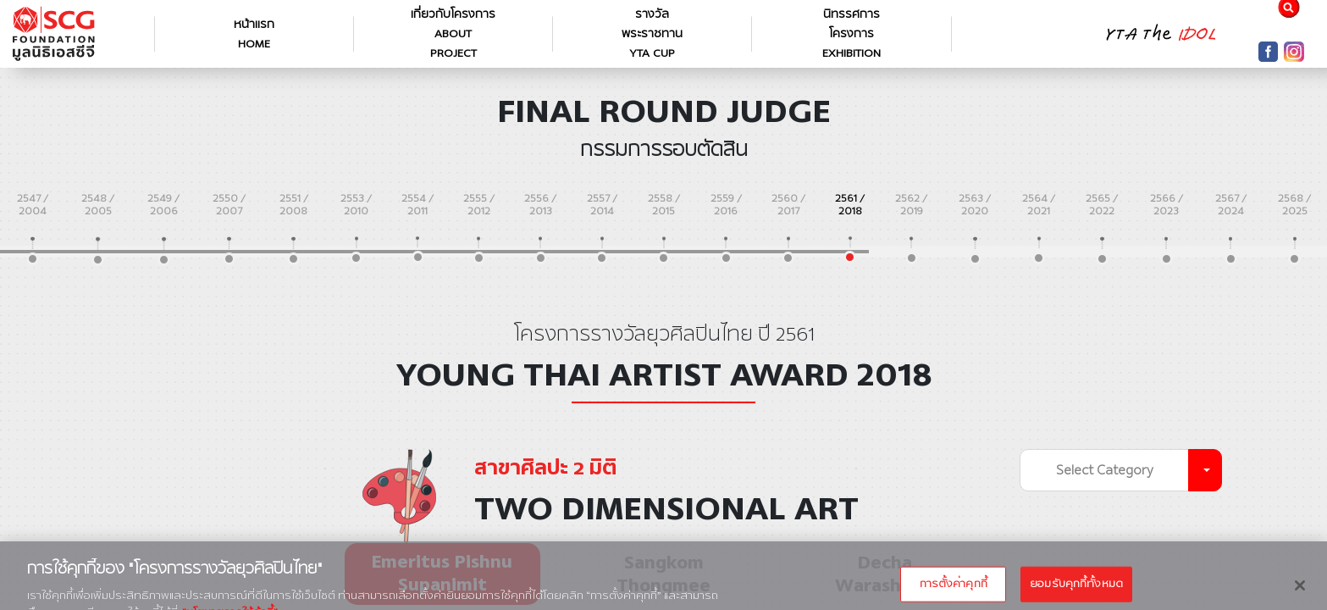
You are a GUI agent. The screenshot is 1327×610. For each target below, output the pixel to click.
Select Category (1104, 469)
